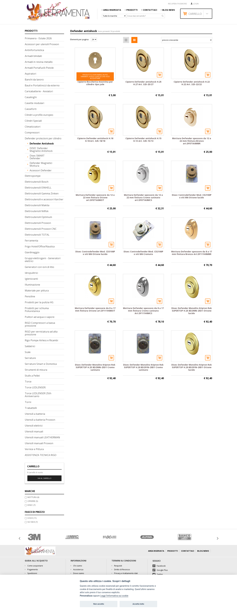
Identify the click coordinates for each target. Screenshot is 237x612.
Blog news (168, 9)
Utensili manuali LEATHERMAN (42, 437)
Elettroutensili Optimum (38, 217)
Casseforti (30, 109)
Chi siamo (77, 565)
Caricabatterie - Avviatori (39, 91)
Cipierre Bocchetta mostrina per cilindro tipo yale (95, 83)
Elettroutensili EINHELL (38, 187)
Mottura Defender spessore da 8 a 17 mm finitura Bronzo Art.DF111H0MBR (191, 253)
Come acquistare (35, 565)
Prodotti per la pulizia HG (39, 302)
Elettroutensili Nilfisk (37, 211)
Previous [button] (19, 538)
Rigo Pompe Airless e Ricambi (41, 340)
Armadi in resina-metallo (39, 62)
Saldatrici (30, 346)
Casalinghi (31, 97)
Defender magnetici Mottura (41, 164)
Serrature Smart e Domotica (41, 364)
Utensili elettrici (33, 425)
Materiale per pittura (37, 290)
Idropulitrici (31, 273)
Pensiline (30, 296)
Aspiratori (30, 73)
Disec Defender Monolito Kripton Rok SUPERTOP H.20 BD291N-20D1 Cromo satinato (143, 367)
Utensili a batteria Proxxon (40, 419)
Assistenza (78, 569)
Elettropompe (33, 175)
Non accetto (98, 604)
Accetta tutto (138, 604)
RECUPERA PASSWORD (177, 4)
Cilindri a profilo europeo (39, 115)
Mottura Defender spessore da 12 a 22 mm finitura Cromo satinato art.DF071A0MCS (143, 197)
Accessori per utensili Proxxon (42, 44)
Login (196, 4)
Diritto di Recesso (122, 569)
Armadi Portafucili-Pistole (39, 67)
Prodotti (132, 9)
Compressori (32, 132)
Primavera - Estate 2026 (38, 38)
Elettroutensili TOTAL (37, 234)
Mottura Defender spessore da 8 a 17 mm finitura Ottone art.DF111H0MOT (95, 309)
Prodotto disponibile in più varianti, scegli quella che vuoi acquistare (95, 76)
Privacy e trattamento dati (126, 573)
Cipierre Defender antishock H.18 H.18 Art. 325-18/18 (95, 139)
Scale (28, 352)
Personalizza (86, 595)
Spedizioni (32, 573)
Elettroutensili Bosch (36, 181)
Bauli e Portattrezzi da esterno (42, 85)
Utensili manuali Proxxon (39, 443)
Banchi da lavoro (34, 79)
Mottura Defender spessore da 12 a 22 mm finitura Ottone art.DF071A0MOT (95, 197)
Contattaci (150, 9)
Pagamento (32, 569)
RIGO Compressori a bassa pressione (40, 324)
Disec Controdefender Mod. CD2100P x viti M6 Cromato (143, 253)
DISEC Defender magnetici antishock (41, 150)
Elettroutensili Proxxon (38, 223)
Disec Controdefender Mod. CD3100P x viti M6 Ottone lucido (95, 253)
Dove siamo (78, 573)
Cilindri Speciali (33, 120)
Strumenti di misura (36, 369)
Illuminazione (32, 284)
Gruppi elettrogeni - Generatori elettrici (42, 260)
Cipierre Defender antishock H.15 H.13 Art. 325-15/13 (143, 139)
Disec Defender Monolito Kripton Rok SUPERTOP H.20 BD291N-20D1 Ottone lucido (191, 367)
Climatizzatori (32, 126)
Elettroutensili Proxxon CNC (41, 228)
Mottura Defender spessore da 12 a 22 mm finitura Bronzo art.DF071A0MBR (191, 141)
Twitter (160, 574)
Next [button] (217, 538)
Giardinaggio (32, 252)
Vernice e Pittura (34, 449)
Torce (28, 381)
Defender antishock (42, 143)
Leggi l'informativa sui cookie (114, 595)
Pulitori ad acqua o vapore (39, 317)
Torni (28, 402)
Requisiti (118, 565)
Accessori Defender (41, 170)
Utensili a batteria (35, 413)
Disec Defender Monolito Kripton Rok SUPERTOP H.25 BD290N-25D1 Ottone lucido (191, 311)
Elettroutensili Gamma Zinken (41, 193)
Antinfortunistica (34, 50)
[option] (43, 537)
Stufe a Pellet (32, 375)
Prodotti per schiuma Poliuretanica (37, 310)
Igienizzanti (31, 278)
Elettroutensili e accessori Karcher (44, 199)
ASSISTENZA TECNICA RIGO (40, 455)
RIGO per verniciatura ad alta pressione (41, 333)
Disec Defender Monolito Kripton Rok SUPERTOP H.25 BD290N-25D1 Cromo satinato (95, 367)
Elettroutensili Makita (37, 205)
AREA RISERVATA (112, 9)
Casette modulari (34, 103)
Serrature (30, 358)
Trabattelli (31, 408)
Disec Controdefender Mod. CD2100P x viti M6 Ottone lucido (191, 196)
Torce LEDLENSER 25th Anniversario (38, 395)
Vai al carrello (44, 478)
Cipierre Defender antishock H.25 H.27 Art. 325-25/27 (143, 83)
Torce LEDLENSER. (35, 387)
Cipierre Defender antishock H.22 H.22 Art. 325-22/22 (192, 83)
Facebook (161, 565)
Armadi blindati (33, 56)
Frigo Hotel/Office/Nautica (40, 246)
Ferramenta (31, 240)
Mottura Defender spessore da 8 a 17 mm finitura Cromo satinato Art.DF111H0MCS (143, 311)
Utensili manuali (34, 431)
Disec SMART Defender (37, 157)
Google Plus (162, 570)
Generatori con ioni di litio (39, 267)
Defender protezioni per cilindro (43, 138)
